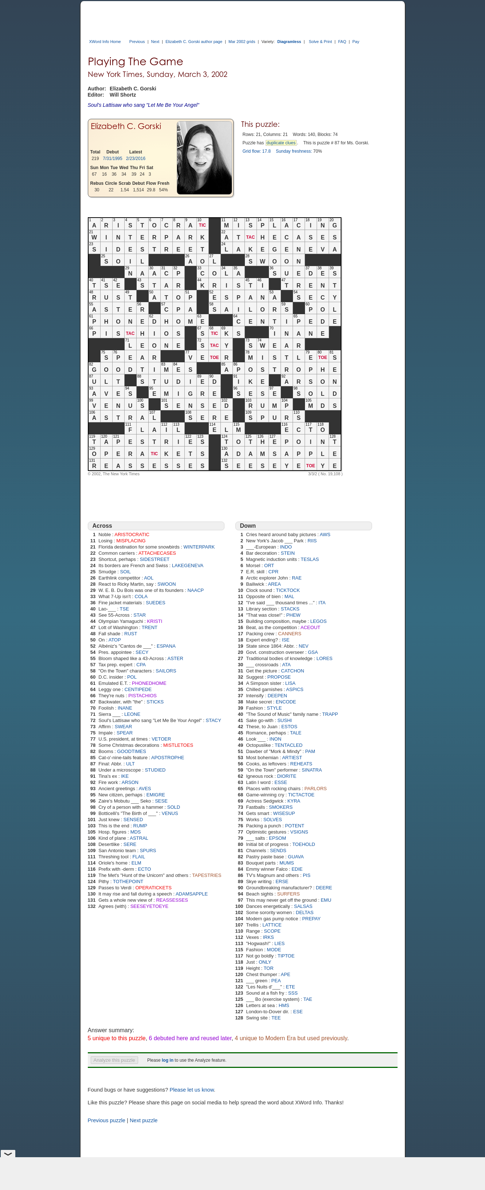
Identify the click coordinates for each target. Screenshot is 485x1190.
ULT (130, 763)
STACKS (290, 609)
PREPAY (311, 918)
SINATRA (312, 770)
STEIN (288, 553)
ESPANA (166, 646)
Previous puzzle (106, 1120)
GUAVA (296, 856)
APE (285, 974)
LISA (290, 683)
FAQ (342, 41)
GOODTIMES (131, 751)
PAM (310, 751)
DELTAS (305, 912)
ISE (286, 640)
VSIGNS (299, 832)
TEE (276, 1018)
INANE (125, 708)
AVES (145, 788)
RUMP (140, 825)
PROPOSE (279, 677)
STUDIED (155, 770)
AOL (148, 578)
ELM (136, 863)
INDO (286, 547)
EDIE (297, 869)
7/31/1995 (112, 158)
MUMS (286, 863)
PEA (276, 980)
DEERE (324, 887)
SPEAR (125, 733)
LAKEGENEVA (187, 565)
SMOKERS (281, 807)
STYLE (274, 708)
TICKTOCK (288, 590)
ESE (298, 1011)
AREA (274, 584)
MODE (274, 949)
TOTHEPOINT (128, 881)
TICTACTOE (301, 794)
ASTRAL (139, 838)
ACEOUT (310, 627)
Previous (137, 41)
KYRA (294, 801)
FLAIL (138, 856)
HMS (284, 1005)
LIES (279, 943)
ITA (321, 602)
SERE (130, 844)
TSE (124, 609)
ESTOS (289, 726)
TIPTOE (286, 956)
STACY (213, 720)
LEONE (132, 714)
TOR (268, 968)
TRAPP (330, 714)
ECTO (144, 869)
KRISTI (154, 621)
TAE (307, 999)
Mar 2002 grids (241, 41)
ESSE (280, 782)
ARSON (130, 782)
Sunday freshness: (294, 151)
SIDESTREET (155, 559)
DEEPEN (277, 695)
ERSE (281, 881)
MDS (135, 832)
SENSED (133, 819)
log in (167, 1060)
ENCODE (286, 702)
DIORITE (286, 776)
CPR (273, 571)
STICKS (155, 702)
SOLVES (272, 819)
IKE (125, 776)
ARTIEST (292, 757)
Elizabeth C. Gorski (126, 126)
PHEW (293, 615)
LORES (324, 658)
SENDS (278, 850)
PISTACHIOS (142, 695)
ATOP (115, 640)
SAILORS (166, 671)
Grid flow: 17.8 (257, 151)
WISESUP (284, 813)
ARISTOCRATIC (131, 534)
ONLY (265, 962)
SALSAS (303, 906)
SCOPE (272, 931)
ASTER (175, 658)
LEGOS (318, 621)
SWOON (166, 584)
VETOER (161, 739)
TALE (296, 733)
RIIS (312, 540)
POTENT (294, 825)
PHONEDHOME (149, 683)
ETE (290, 987)
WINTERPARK (199, 547)
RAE (297, 578)
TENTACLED (288, 745)
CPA (141, 664)
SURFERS (288, 894)
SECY (142, 652)
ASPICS (295, 689)
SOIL (125, 571)
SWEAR (123, 726)
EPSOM (277, 838)
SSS (293, 993)
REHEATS (301, 763)
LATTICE (272, 925)
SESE (161, 801)
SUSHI (284, 720)
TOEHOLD (303, 844)
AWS (325, 534)
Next (155, 41)
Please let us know (191, 1090)
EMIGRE (155, 794)
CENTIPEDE (138, 689)
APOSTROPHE (167, 757)
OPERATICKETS (153, 887)
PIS (306, 875)
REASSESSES (172, 900)
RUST (130, 633)
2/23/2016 (135, 158)
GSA (313, 652)
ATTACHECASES (157, 553)
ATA (286, 664)
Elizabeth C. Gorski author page (193, 41)
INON (276, 739)
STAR (139, 615)
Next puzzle (144, 1120)
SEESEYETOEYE (149, 906)
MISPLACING (130, 540)
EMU (326, 900)
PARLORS (316, 788)
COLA (141, 596)
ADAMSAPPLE (192, 894)
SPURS (148, 850)
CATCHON (292, 671)
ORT (269, 565)
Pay (355, 41)
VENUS (170, 813)
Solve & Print (320, 41)
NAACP (195, 590)
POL (132, 677)
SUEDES (155, 602)
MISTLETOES (178, 745)
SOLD (173, 807)
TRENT (149, 627)
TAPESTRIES (206, 875)
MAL (289, 596)
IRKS (268, 937)
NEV (304, 646)
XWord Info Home (105, 41)
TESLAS (310, 559)
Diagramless (289, 41)
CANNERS (289, 633)
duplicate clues (281, 142)
